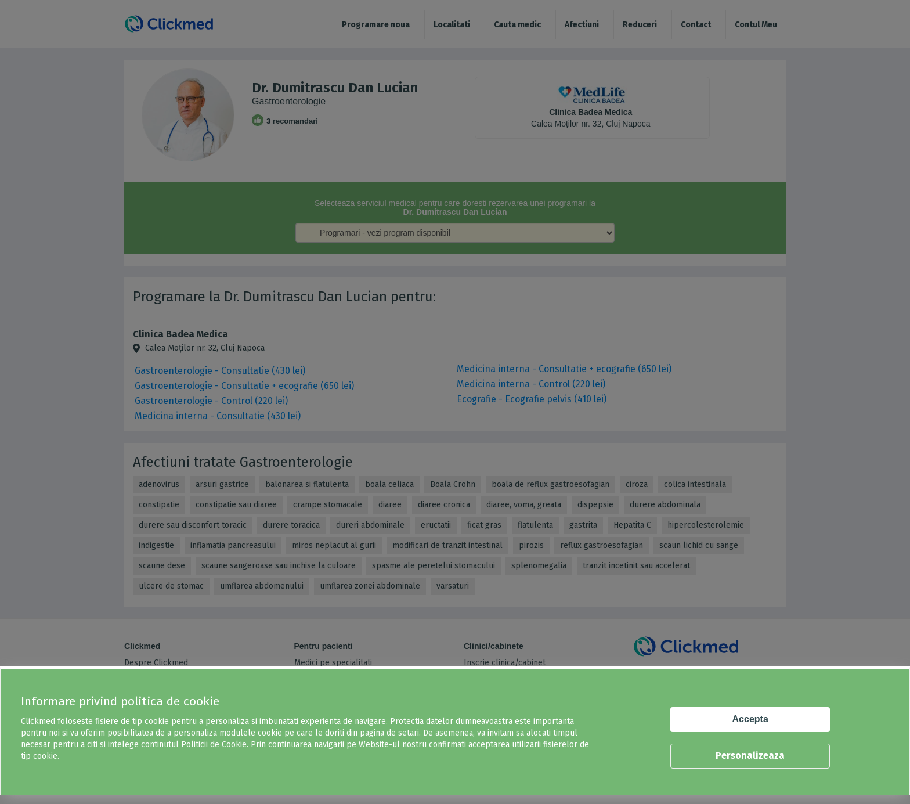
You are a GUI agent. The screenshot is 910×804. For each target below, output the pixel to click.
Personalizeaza (750, 755)
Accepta (750, 719)
